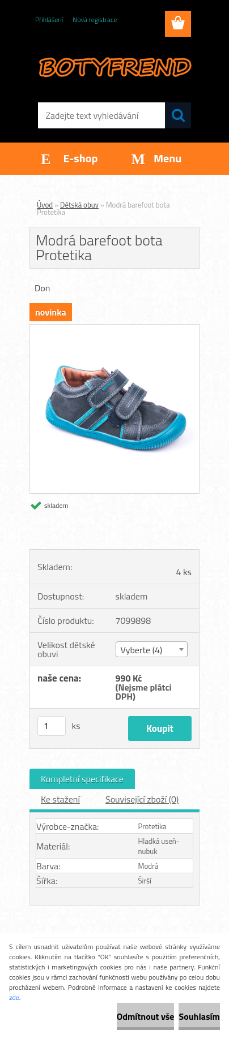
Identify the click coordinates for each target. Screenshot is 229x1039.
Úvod (45, 204)
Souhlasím (199, 1016)
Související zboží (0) (142, 799)
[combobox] (152, 649)
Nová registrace (95, 19)
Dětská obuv (79, 204)
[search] (178, 115)
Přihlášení (49, 19)
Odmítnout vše (146, 1016)
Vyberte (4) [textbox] (142, 650)
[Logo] (114, 66)
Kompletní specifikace (82, 779)
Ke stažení (60, 799)
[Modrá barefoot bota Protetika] (114, 329)
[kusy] (51, 726)
